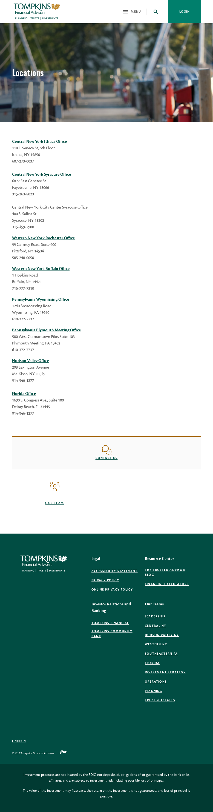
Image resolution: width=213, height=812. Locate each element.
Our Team (54, 503)
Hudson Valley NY (162, 635)
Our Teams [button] (154, 604)
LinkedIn (19, 741)
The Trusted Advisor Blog (165, 572)
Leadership (155, 616)
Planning (153, 691)
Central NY (155, 626)
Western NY (156, 644)
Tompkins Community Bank (112, 633)
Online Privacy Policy (112, 590)
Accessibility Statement (114, 571)
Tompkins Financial (110, 623)
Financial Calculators (167, 584)
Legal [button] (95, 558)
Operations (156, 682)
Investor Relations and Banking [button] (111, 607)
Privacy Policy (105, 580)
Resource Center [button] (159, 558)
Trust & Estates (160, 700)
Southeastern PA (161, 654)
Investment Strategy (165, 672)
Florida (152, 663)
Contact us (107, 458)
